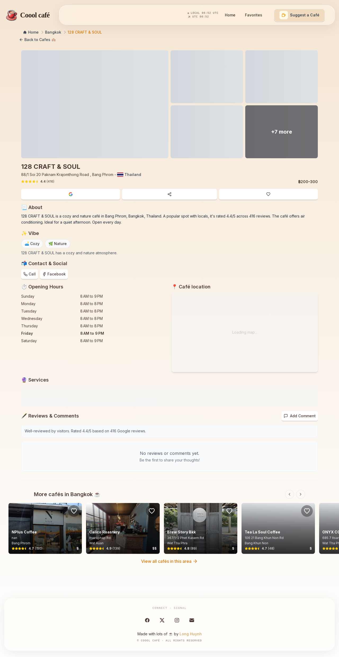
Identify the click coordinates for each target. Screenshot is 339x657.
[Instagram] (177, 620)
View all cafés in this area (169, 561)
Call (29, 274)
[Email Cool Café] (192, 620)
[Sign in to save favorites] (74, 511)
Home (230, 15)
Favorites (253, 15)
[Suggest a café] (299, 15)
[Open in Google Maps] (70, 194)
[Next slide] (300, 494)
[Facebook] (147, 620)
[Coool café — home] (27, 15)
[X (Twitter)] (162, 620)
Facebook (54, 274)
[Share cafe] (169, 194)
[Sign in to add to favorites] (268, 194)
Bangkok (53, 32)
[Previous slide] (289, 494)
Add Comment (300, 416)
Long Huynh (191, 634)
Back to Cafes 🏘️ (37, 39)
